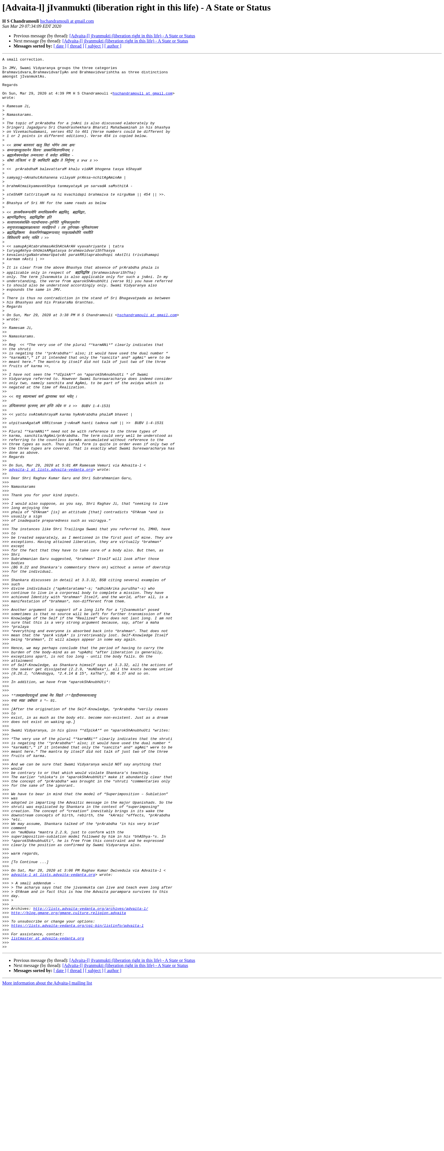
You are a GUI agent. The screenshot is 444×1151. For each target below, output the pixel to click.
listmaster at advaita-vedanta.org (47, 1099)
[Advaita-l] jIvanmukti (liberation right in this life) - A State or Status (132, 35)
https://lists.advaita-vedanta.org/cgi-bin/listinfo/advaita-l (77, 1084)
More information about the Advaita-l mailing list (47, 1146)
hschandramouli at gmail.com (67, 21)
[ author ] (112, 46)
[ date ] (60, 46)
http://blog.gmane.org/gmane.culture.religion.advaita (68, 1068)
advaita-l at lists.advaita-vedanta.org (51, 539)
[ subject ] (94, 46)
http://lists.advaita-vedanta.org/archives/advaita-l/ (90, 1063)
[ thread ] (75, 46)
